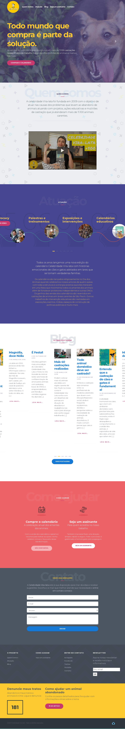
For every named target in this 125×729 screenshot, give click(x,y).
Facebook (68, 663)
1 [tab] (53, 253)
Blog (46, 7)
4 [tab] (64, 253)
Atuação (38, 7)
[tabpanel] (80, 228)
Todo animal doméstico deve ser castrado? (84, 367)
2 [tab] (57, 253)
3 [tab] (61, 253)
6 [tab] (71, 253)
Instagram (68, 660)
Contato (70, 7)
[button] (9, 41)
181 (15, 709)
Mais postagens (62, 462)
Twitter (67, 666)
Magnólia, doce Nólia (16, 355)
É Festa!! (37, 353)
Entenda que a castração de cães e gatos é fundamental (107, 380)
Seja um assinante (57, 7)
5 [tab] (68, 253)
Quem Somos (27, 7)
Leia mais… (15, 402)
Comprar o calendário (22, 63)
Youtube (67, 669)
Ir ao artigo (55, 708)
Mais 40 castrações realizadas (61, 366)
